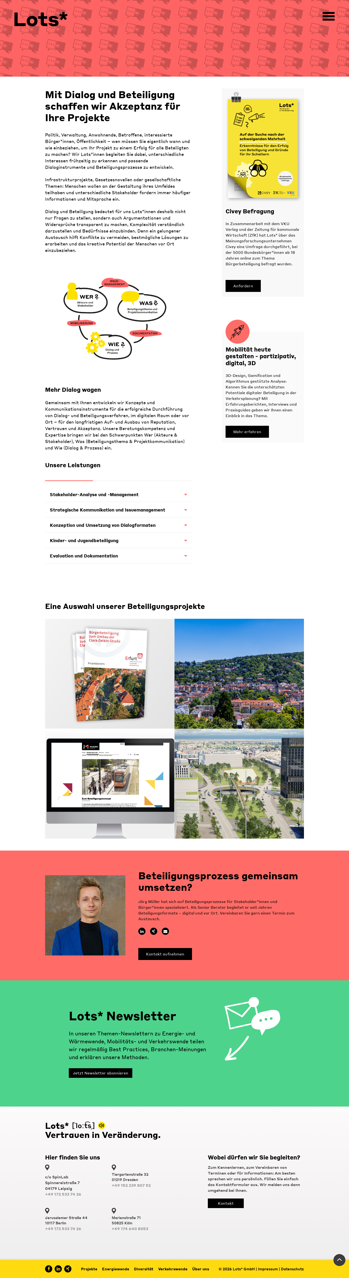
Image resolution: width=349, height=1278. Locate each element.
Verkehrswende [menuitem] (172, 1269)
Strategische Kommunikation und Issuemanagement (118, 509)
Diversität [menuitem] (143, 1269)
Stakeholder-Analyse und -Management (118, 494)
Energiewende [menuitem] (115, 1269)
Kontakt (226, 1203)
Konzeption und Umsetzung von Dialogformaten (118, 525)
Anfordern (243, 285)
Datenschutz (292, 1269)
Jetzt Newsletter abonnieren (100, 1072)
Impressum (268, 1269)
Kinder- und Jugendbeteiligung (118, 540)
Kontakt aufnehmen (165, 953)
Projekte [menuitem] (89, 1269)
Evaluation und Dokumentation (118, 555)
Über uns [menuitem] (200, 1269)
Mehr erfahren (247, 431)
